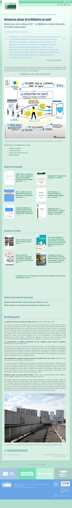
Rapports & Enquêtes (15, 148)
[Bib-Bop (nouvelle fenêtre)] (27, 473)
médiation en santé (22, 450)
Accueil (8, 14)
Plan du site (21, 487)
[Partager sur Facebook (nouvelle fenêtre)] (36, 464)
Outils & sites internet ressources (18, 153)
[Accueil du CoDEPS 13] (10, 5)
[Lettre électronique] (9, 473)
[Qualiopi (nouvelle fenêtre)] (65, 487)
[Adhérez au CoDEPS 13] (63, 473)
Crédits (35, 487)
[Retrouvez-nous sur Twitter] (65, 4)
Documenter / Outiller (16, 14)
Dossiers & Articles (14, 150)
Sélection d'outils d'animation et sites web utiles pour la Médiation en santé (27, 302)
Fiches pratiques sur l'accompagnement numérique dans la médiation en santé (28, 305)
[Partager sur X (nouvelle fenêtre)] (40, 464)
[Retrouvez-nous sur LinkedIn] (68, 4)
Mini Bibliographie (14, 155)
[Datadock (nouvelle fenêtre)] (55, 485)
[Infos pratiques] (58, 4)
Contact (15, 487)
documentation (12, 450)
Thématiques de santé (28, 14)
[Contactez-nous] (62, 4)
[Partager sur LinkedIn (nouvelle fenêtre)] (43, 464)
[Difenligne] (45, 473)
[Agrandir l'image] (35, 108)
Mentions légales (29, 487)
